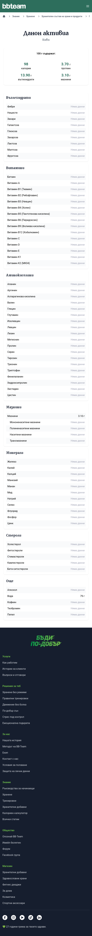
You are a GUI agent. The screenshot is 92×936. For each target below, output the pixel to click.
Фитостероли (14, 550)
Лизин (11, 333)
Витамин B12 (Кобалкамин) (23, 232)
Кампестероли (15, 562)
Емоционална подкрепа (16, 723)
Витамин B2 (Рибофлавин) (22, 195)
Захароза (12, 137)
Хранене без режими (14, 692)
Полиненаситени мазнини (25, 428)
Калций (11, 474)
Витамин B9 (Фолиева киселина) (26, 226)
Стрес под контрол (13, 716)
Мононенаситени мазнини (25, 422)
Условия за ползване (14, 765)
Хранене (30, 16)
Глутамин (12, 314)
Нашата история (11, 740)
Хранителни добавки (14, 806)
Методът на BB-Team (14, 746)
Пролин (11, 345)
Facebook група (11, 855)
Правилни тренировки (15, 698)
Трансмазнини (18, 440)
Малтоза (12, 149)
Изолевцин (13, 321)
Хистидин (13, 388)
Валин (10, 302)
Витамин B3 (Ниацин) (19, 201)
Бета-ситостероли (17, 568)
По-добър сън (10, 710)
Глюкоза (12, 131)
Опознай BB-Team (12, 836)
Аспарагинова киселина (21, 296)
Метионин (13, 339)
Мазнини (12, 416)
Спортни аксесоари (13, 903)
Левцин (11, 327)
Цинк (10, 523)
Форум (6, 848)
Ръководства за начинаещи (18, 788)
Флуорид (12, 511)
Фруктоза (12, 155)
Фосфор (12, 517)
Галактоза (13, 125)
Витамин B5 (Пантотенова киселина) (28, 213)
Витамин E (13, 250)
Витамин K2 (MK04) (18, 263)
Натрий (11, 498)
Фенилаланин (15, 376)
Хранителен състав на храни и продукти (62, 16)
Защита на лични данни (16, 771)
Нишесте (12, 112)
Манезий (12, 480)
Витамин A (13, 183)
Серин (10, 351)
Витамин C (13, 238)
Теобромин (13, 608)
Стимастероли (15, 556)
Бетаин (11, 176)
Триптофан (13, 370)
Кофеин (11, 602)
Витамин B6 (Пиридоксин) (22, 220)
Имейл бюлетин (11, 842)
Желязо (11, 461)
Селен (10, 504)
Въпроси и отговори (14, 675)
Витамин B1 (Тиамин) (19, 189)
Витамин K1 (14, 257)
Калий (11, 467)
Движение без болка (14, 704)
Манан (11, 486)
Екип (5, 752)
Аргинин (12, 290)
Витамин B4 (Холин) (18, 207)
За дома (7, 890)
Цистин (11, 395)
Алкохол (12, 589)
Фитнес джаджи (11, 884)
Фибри (11, 106)
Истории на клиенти (14, 668)
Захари (11, 118)
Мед (9, 492)
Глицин (11, 308)
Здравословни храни (14, 878)
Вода (10, 596)
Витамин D (13, 244)
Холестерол (14, 544)
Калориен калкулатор (14, 813)
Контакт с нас (10, 758)
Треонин (12, 364)
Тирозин (12, 358)
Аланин (11, 284)
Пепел (11, 614)
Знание (16, 16)
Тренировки (9, 800)
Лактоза (12, 143)
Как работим (9, 662)
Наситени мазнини (20, 434)
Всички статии (10, 819)
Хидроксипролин (17, 382)
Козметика (8, 896)
